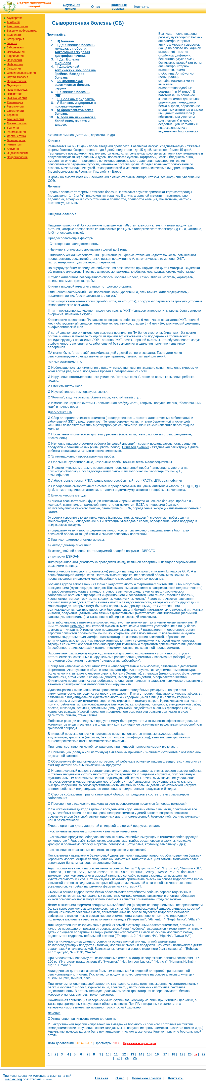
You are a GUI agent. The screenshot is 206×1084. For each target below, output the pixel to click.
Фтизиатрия (14, 144)
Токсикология (15, 119)
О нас (95, 6)
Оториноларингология (21, 72)
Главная (101, 1078)
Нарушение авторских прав (139, 1043)
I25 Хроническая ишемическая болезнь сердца (72, 84)
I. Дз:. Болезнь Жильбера (67, 61)
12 (124, 1054)
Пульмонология (17, 98)
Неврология (14, 60)
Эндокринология (17, 153)
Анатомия (13, 22)
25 (135, 1058)
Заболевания (15, 47)
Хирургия (13, 148)
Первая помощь (17, 89)
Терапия (12, 115)
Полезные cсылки (119, 6)
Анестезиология (17, 26)
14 (140, 1054)
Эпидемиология (17, 157)
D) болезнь (65, 41)
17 (165, 1054)
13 (132, 1054)
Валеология (14, 34)
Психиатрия (14, 93)
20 (190, 1054)
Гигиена (12, 43)
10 (108, 1054)
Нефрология (15, 64)
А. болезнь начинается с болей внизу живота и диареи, (75, 121)
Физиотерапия (16, 140)
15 (149, 1054)
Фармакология (16, 131)
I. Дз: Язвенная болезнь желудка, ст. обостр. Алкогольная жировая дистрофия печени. (74, 50)
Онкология (14, 68)
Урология (13, 127)
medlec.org (13, 1079)
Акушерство (15, 17)
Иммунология (16, 51)
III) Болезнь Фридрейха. (76, 99)
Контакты (141, 6)
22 (203, 1054)
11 (116, 1054)
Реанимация (15, 102)
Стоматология (16, 110)
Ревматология (16, 106)
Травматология (17, 123)
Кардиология (15, 55)
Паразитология (17, 81)
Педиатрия (14, 85)
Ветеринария (15, 39)
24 (127, 1058)
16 (157, 1054)
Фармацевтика (16, 136)
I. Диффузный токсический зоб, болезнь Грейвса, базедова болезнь (75, 72)
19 (181, 1054)
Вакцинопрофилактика (22, 30)
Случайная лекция (71, 6)
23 (118, 1058)
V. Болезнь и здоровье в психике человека (75, 104)
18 (173, 1054)
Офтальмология (17, 77)
